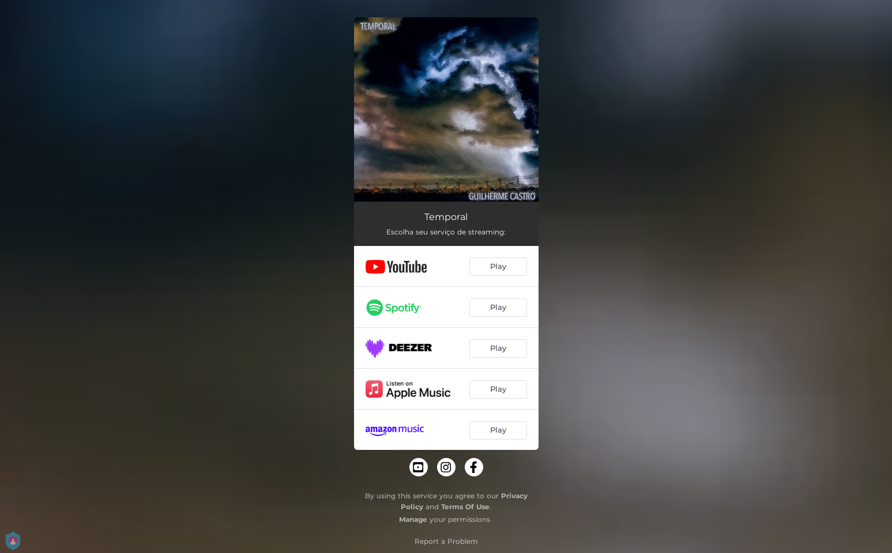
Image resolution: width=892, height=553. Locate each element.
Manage (413, 519)
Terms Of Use (465, 506)
